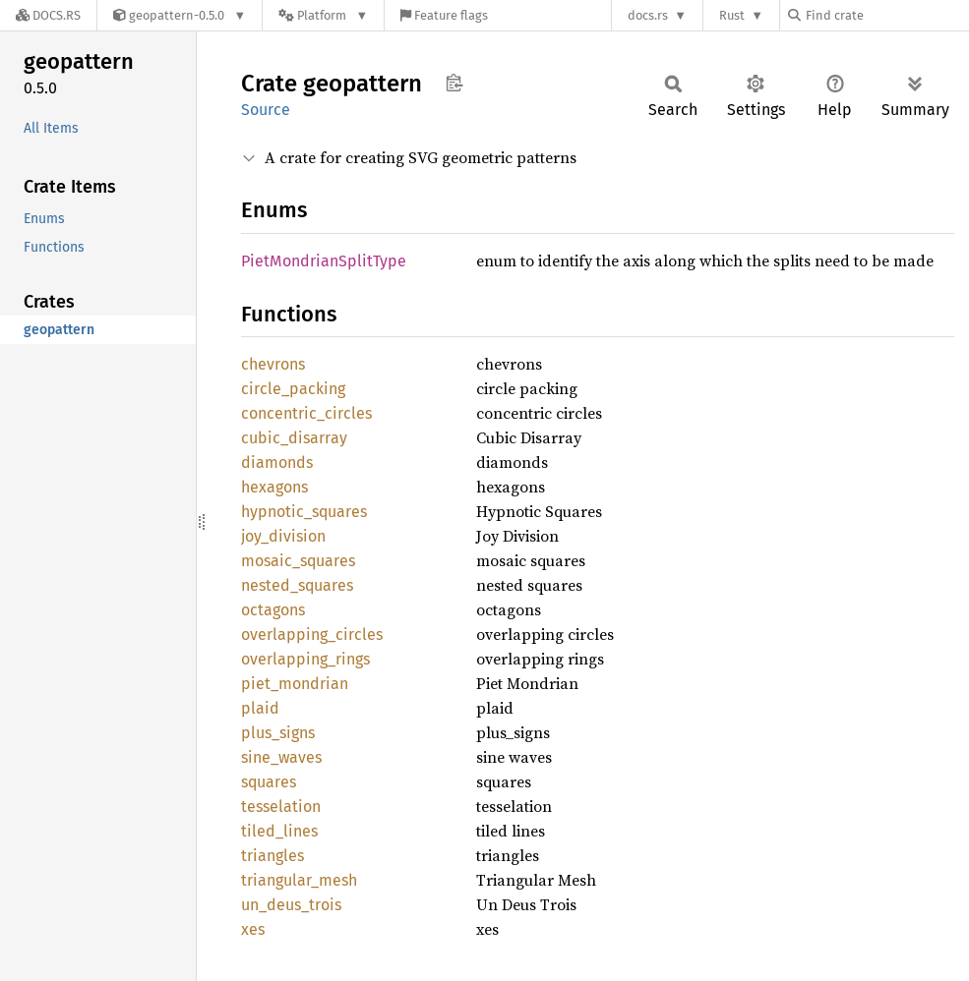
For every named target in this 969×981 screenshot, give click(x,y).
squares (268, 782)
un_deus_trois (291, 904)
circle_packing (293, 388)
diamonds (277, 462)
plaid (260, 708)
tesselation (281, 806)
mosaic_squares (298, 560)
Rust (732, 15)
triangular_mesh (299, 880)
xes (253, 929)
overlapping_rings (305, 659)
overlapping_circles (312, 634)
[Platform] (323, 15)
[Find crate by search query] (886, 15)
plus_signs (278, 732)
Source (265, 109)
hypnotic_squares (304, 511)
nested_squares (297, 585)
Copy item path (454, 82)
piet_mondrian (294, 683)
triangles (272, 855)
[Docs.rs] (48, 15)
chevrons (273, 364)
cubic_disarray (294, 438)
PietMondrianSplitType (323, 261)
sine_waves (281, 757)
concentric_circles (306, 413)
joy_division (283, 536)
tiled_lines (279, 831)
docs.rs (648, 15)
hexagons (274, 487)
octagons (273, 610)
